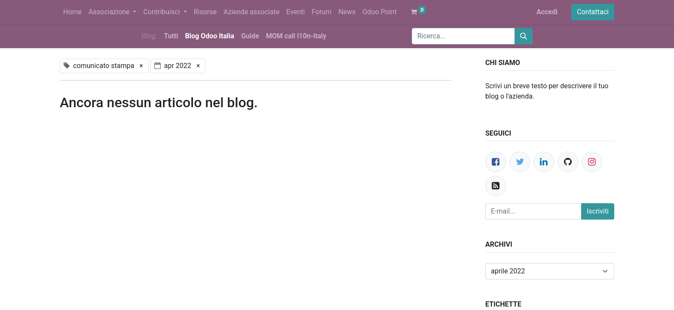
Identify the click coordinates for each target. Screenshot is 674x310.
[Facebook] (495, 162)
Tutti (171, 36)
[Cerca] (524, 36)
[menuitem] (72, 12)
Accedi (547, 12)
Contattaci (593, 12)
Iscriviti (598, 211)
